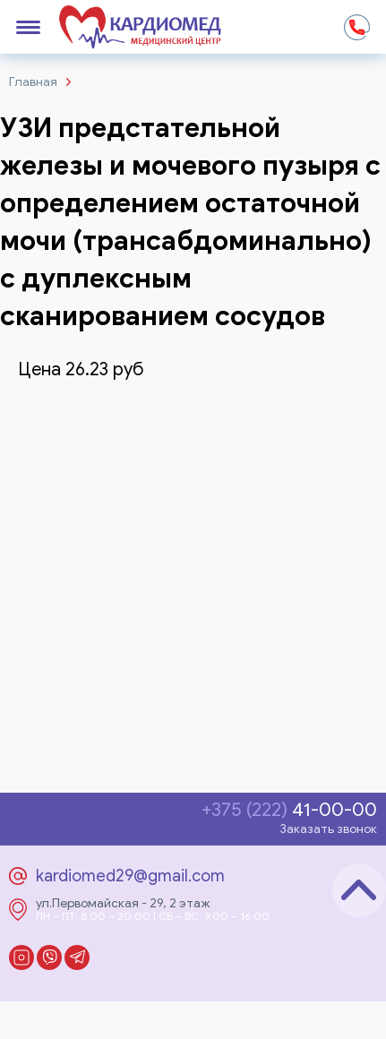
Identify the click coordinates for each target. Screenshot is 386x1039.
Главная (33, 82)
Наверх (359, 890)
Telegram (77, 957)
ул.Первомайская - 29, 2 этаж (123, 903)
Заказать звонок (328, 829)
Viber (49, 957)
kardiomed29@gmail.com (130, 876)
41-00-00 (289, 810)
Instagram (21, 957)
